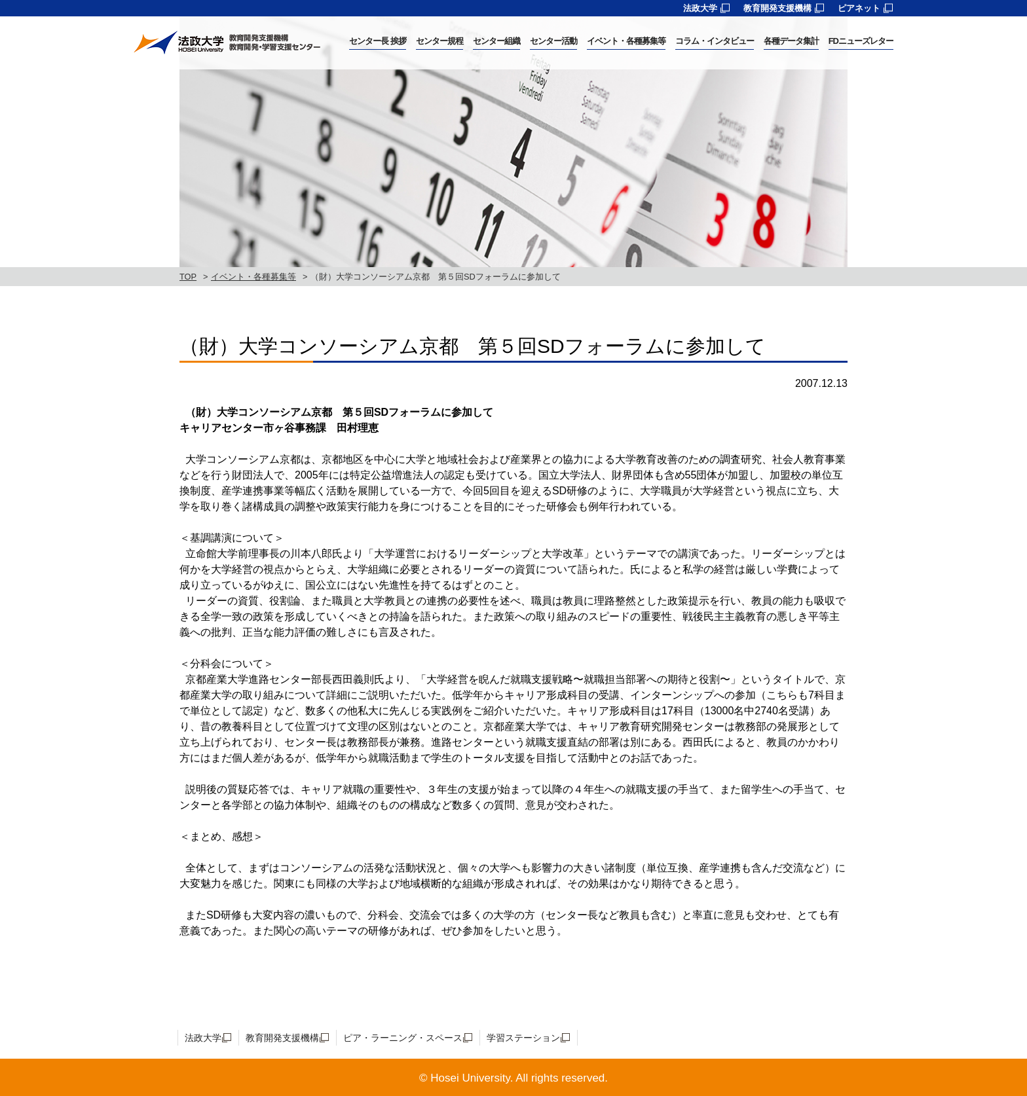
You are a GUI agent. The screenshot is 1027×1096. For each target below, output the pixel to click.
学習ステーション (523, 1037)
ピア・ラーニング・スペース (402, 1037)
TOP (187, 277)
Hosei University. (471, 1078)
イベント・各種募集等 (253, 277)
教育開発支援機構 (777, 8)
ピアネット (859, 8)
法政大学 (700, 8)
